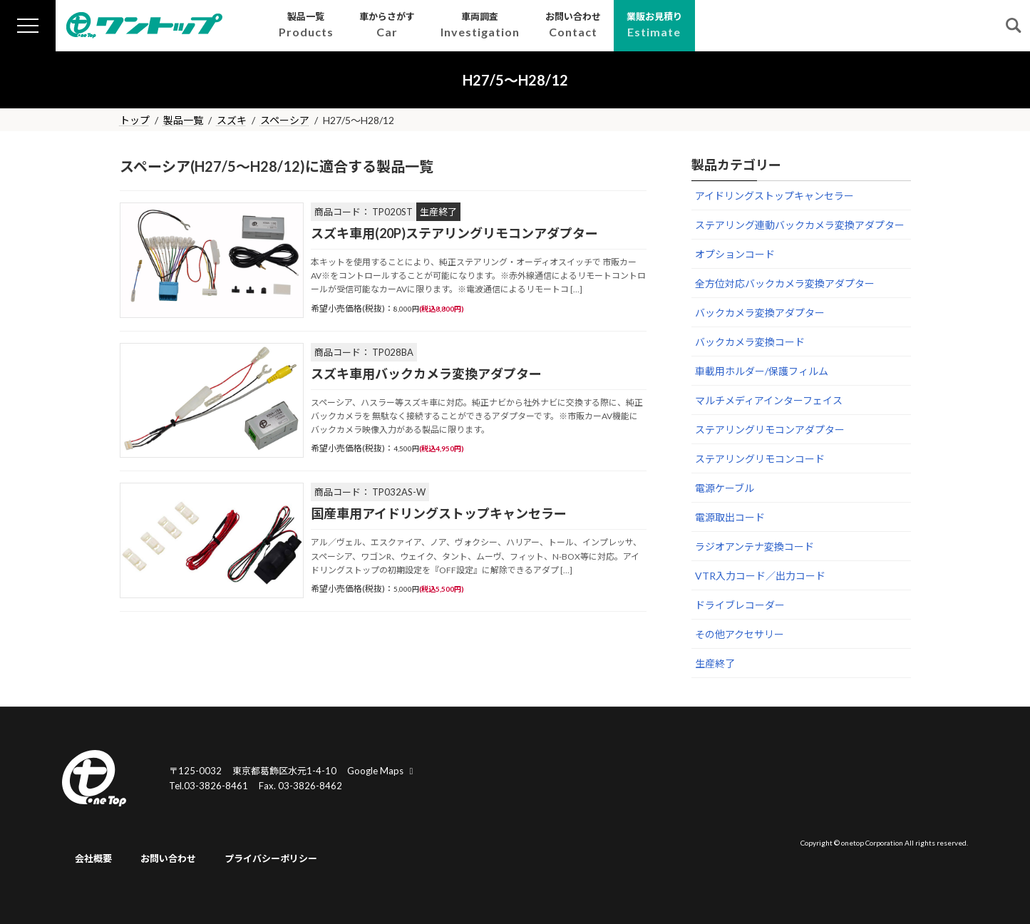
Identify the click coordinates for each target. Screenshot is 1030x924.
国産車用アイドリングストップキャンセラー (439, 513)
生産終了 (715, 663)
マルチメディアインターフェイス (769, 400)
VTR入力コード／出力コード (760, 576)
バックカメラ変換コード (750, 342)
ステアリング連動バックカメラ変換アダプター (800, 225)
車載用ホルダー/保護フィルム (761, 371)
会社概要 (93, 858)
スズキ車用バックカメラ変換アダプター (426, 373)
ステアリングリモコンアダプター (770, 429)
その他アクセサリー (739, 634)
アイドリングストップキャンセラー (774, 196)
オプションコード (735, 254)
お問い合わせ (168, 858)
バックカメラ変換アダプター (760, 313)
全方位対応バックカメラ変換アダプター (785, 283)
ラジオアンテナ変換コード (754, 546)
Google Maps (382, 770)
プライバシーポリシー (271, 858)
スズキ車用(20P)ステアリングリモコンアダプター (454, 233)
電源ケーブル (724, 488)
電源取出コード (730, 517)
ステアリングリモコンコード (760, 459)
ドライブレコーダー (740, 605)
